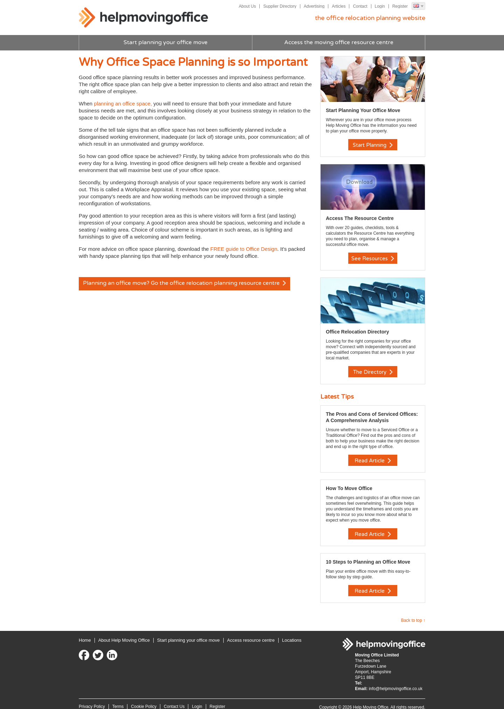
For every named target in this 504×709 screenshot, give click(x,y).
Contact (360, 6)
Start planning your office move (166, 42)
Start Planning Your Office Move (363, 110)
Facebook (84, 648)
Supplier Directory (279, 6)
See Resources (372, 257)
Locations (292, 633)
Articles (338, 6)
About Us (246, 6)
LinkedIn (112, 648)
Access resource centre (251, 633)
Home (85, 633)
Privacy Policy (92, 699)
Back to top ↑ (413, 613)
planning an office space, (122, 103)
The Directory (373, 370)
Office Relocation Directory (357, 329)
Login (379, 6)
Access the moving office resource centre (338, 42)
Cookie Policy (143, 699)
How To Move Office (349, 484)
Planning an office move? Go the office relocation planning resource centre (185, 283)
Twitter (98, 648)
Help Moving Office (145, 17)
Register (400, 6)
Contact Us (174, 699)
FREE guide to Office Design (243, 249)
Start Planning (373, 145)
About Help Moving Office (124, 633)
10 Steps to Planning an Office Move (368, 556)
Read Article (373, 457)
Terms (118, 699)
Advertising (313, 6)
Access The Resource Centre (360, 217)
